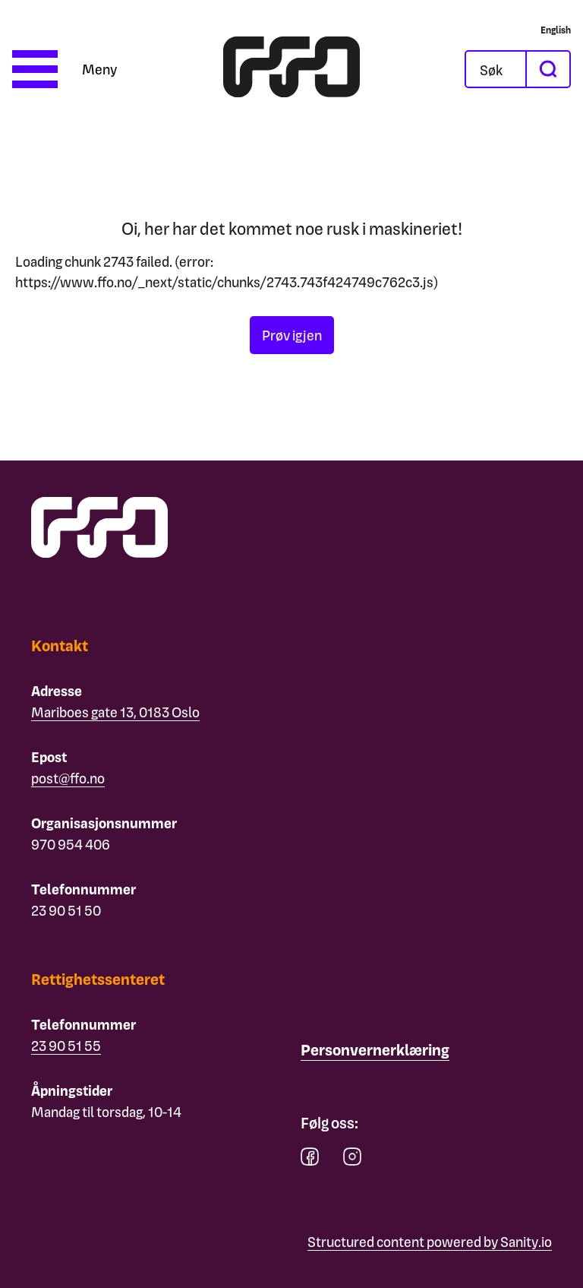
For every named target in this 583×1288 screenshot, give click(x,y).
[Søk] (507, 69)
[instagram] (352, 1160)
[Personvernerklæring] (375, 1050)
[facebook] (310, 1160)
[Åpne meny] (64, 69)
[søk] (547, 69)
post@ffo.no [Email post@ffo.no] (68, 777)
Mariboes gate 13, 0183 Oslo (115, 711)
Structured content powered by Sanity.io (429, 1241)
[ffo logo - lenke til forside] (291, 69)
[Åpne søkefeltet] (495, 69)
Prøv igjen (292, 334)
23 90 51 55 (66, 1045)
